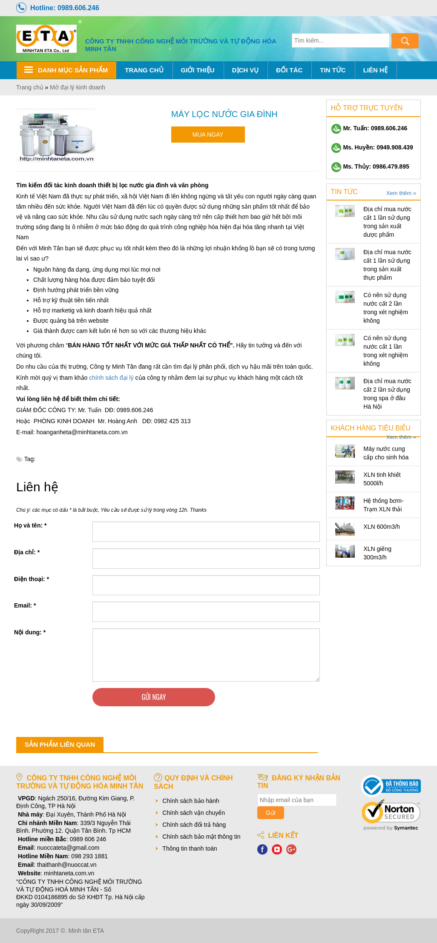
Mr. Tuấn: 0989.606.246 (369, 128)
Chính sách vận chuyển (193, 812)
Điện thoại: (31, 579)
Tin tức (332, 70)
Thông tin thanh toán (189, 848)
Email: (25, 605)
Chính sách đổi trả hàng (194, 824)
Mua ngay (208, 134)
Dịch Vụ (245, 70)
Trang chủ (144, 70)
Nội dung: (30, 632)
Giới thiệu (198, 70)
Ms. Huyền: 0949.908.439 (372, 147)
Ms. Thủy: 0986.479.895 (370, 166)
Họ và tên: (30, 525)
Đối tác (289, 70)
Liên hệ (375, 70)
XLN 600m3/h (381, 526)
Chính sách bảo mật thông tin (201, 836)
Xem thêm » (401, 193)
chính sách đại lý (111, 377)
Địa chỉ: (27, 552)
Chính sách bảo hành (190, 800)
